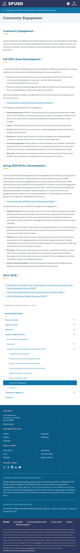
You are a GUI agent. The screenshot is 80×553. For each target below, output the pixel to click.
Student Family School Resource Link (23, 482)
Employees (7, 440)
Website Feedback (23, 524)
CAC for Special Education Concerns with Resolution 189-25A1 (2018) (36, 292)
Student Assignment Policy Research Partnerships (27, 368)
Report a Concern (47, 457)
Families (6, 433)
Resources (9, 329)
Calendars (6, 457)
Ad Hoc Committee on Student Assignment (24, 363)
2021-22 (64, 508)
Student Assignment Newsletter (20, 373)
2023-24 (47, 508)
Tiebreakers (10, 344)
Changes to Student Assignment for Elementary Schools (31, 10)
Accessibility (18, 522)
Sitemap (69, 522)
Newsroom (13, 388)
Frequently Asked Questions (19, 354)
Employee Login (8, 424)
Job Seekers (45, 437)
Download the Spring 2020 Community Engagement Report (31, 201)
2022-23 (56, 508)
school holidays (60, 490)
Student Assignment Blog (18, 378)
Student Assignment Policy (15, 334)
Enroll (5, 454)
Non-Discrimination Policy (37, 522)
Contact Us (9, 397)
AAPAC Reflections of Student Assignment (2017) (27, 296)
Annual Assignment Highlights (17, 339)
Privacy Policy (56, 522)
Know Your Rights (47, 454)
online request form (29, 490)
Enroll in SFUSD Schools (14, 314)
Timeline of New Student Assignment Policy (24, 359)
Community (45, 433)
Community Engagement (18, 383)
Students (6, 437)
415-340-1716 (26, 487)
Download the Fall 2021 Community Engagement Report (30, 102)
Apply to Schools (11, 325)
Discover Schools (11, 320)
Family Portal (7, 450)
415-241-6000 (9, 420)
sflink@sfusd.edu (10, 487)
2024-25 (39, 508)
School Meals (45, 450)
